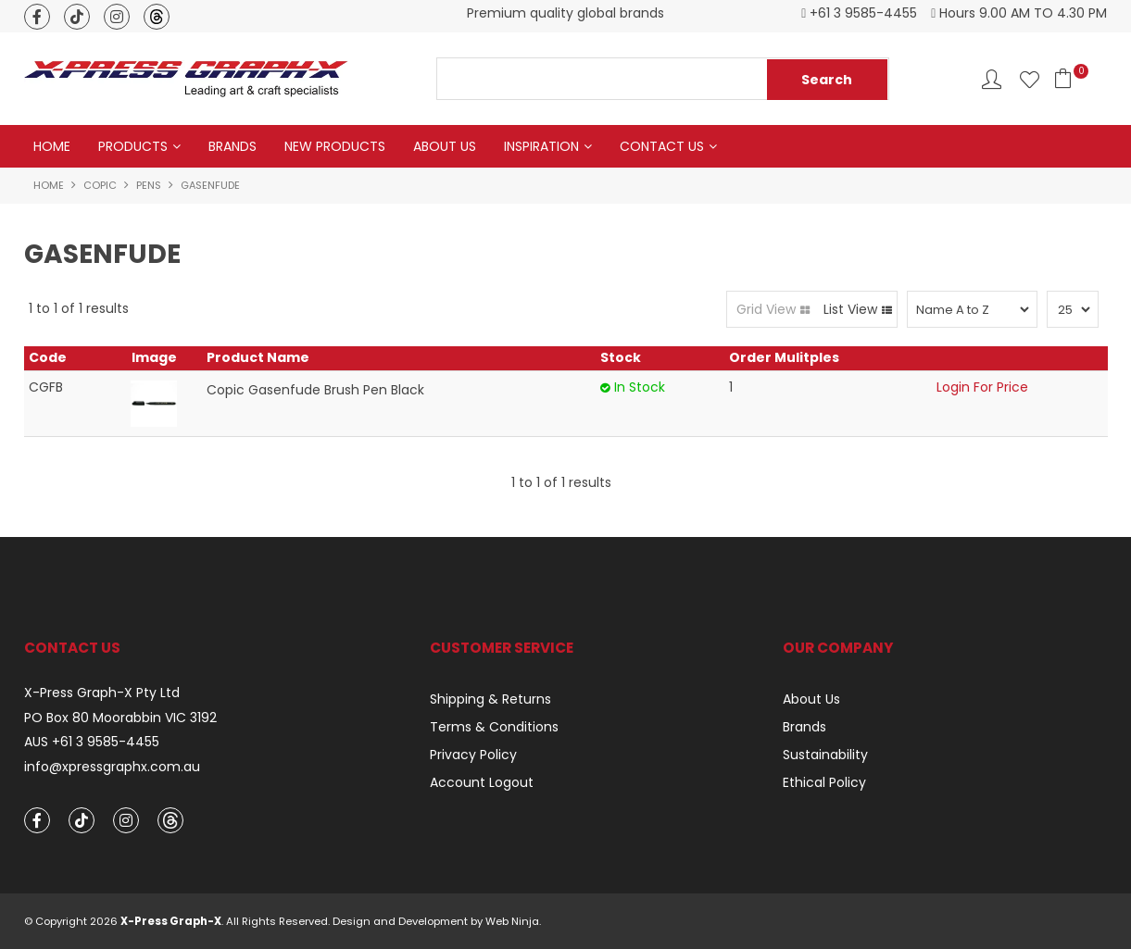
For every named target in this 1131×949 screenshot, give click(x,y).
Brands (232, 146)
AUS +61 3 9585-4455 (91, 742)
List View (850, 309)
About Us (444, 146)
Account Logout (482, 782)
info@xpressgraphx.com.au (112, 767)
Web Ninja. (513, 921)
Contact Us (662, 146)
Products (133, 146)
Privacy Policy (473, 754)
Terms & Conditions (494, 727)
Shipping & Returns (490, 699)
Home (51, 146)
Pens (148, 185)
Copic (100, 185)
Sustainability (825, 754)
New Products (334, 146)
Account (991, 79)
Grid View (766, 309)
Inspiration (541, 146)
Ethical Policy (824, 782)
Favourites (1029, 79)
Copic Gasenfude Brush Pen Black (315, 390)
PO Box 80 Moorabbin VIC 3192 (120, 718)
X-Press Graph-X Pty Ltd (102, 693)
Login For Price (982, 387)
